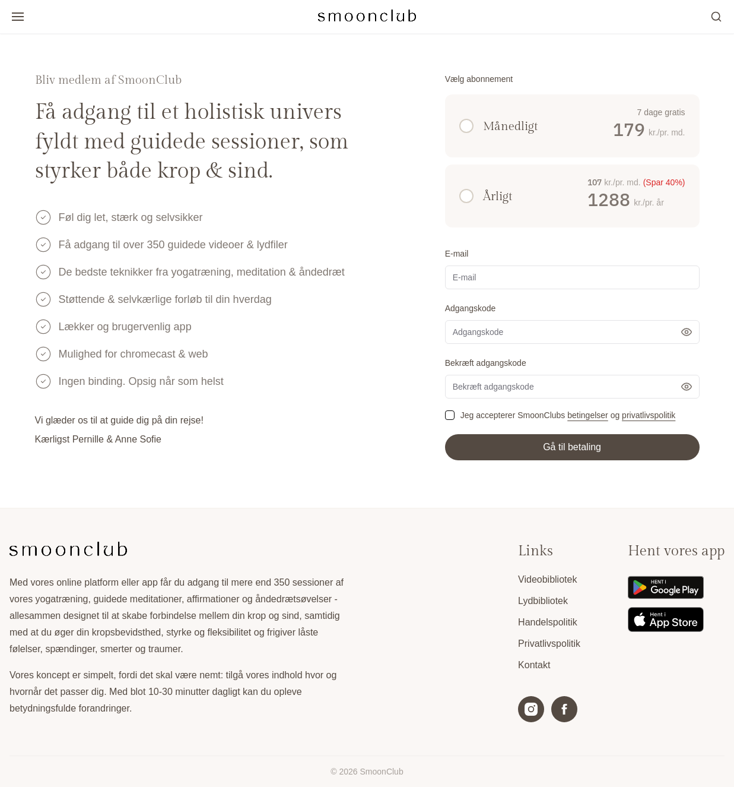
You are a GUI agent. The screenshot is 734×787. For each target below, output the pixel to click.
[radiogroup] (572, 160)
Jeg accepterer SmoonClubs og (568, 415)
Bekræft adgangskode (485, 363)
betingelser (587, 415)
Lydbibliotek (543, 601)
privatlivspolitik (648, 415)
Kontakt (534, 665)
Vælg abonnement (479, 79)
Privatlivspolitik (549, 644)
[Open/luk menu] (17, 16)
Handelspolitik (547, 622)
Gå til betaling (572, 447)
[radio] (466, 126)
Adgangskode (470, 308)
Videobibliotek (547, 579)
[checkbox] (450, 415)
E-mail (457, 253)
